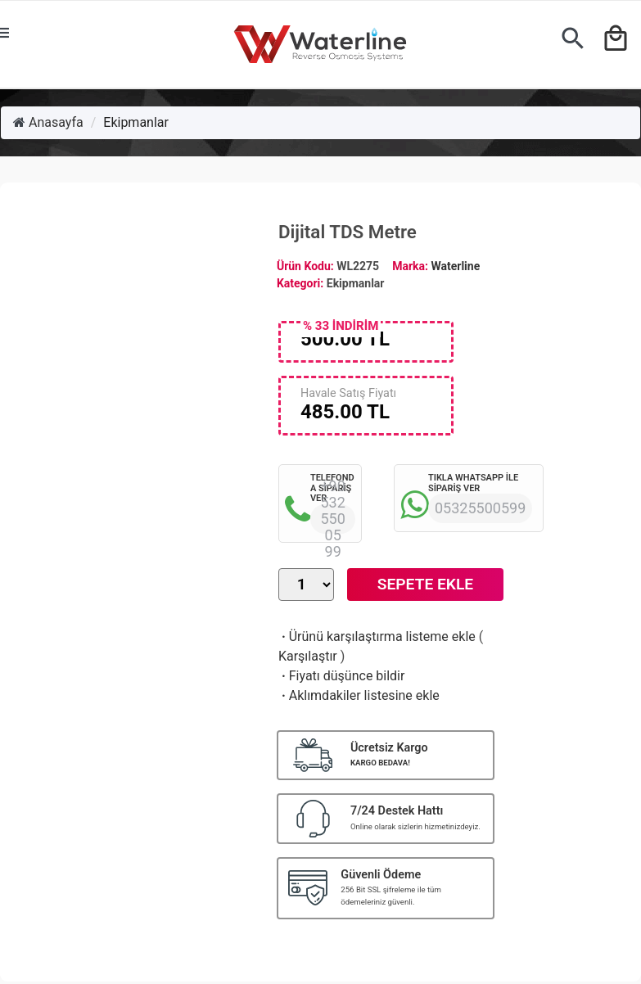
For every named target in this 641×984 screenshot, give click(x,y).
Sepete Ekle (425, 584)
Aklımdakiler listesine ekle (359, 695)
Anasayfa (48, 122)
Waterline (455, 266)
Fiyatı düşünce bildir (341, 676)
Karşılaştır (307, 656)
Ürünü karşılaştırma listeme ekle (377, 636)
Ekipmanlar (136, 122)
